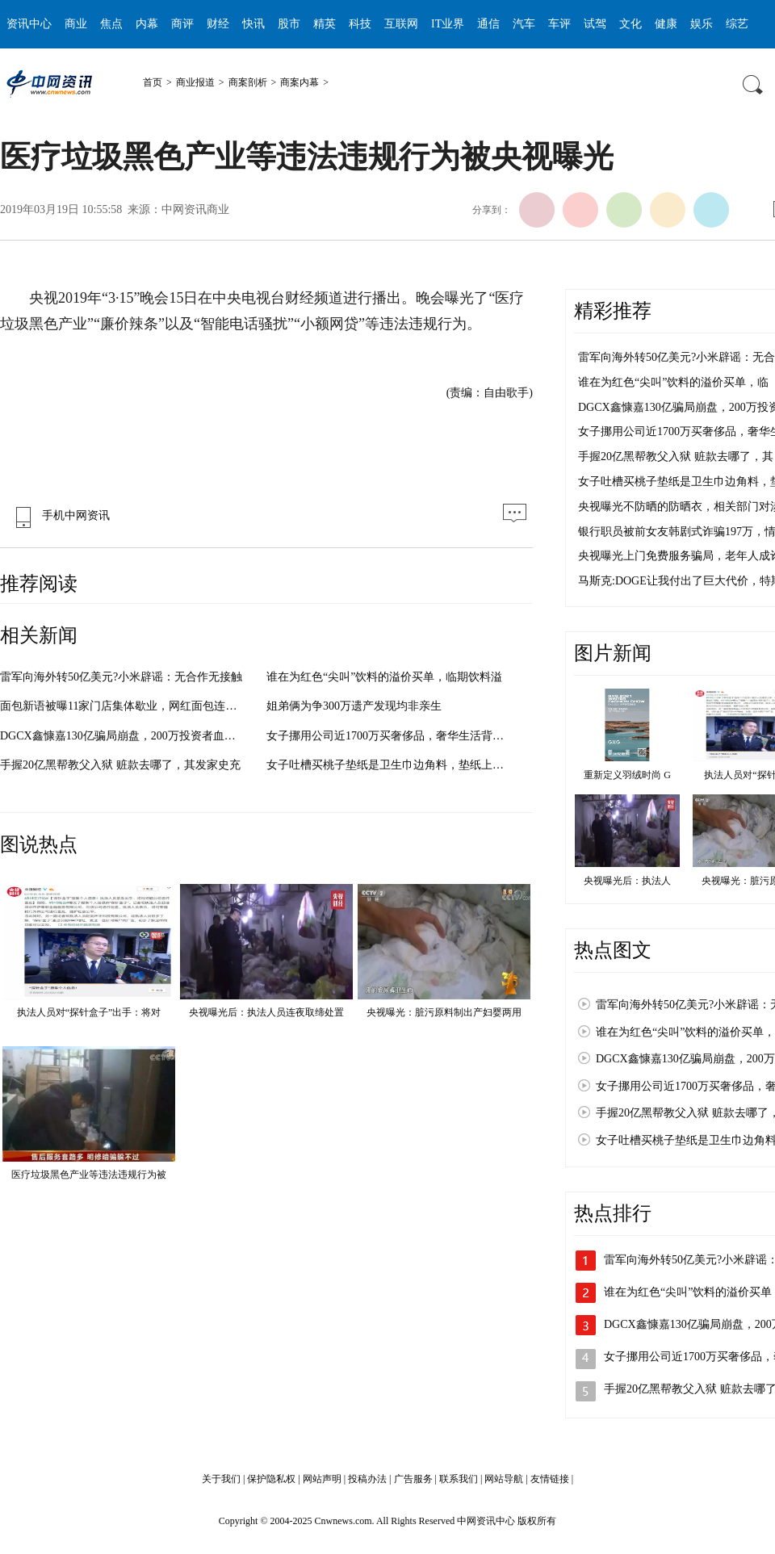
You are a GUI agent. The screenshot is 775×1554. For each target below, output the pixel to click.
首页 (152, 82)
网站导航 (503, 1479)
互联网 (401, 24)
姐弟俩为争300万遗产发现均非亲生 (354, 706)
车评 (559, 24)
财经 (218, 24)
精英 (324, 24)
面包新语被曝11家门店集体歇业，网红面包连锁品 (124, 706)
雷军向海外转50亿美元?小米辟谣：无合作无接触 (121, 677)
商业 (76, 24)
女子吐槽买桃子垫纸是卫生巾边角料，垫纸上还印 (390, 765)
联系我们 (458, 1479)
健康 (666, 24)
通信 (488, 24)
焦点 (111, 24)
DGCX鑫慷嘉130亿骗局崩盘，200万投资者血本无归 (129, 736)
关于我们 (221, 1479)
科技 (360, 24)
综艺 (737, 24)
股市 (289, 24)
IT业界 (447, 24)
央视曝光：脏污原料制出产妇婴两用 (444, 1012)
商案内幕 (299, 82)
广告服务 (413, 1479)
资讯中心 (29, 24)
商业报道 (195, 82)
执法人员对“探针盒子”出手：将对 (89, 1012)
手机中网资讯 (59, 515)
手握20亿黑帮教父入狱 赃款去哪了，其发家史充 (120, 765)
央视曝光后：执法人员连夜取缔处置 (266, 1012)
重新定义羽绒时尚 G (627, 775)
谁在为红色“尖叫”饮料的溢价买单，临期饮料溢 (384, 677)
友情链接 (549, 1479)
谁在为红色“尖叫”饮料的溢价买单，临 (673, 382)
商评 (182, 24)
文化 (630, 24)
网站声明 (322, 1479)
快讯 (253, 24)
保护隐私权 (271, 1479)
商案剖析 (247, 82)
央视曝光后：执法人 (627, 880)
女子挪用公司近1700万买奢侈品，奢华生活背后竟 (390, 736)
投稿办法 (367, 1479)
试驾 (595, 24)
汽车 (524, 24)
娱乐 (701, 24)
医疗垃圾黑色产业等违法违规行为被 (88, 1174)
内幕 (147, 24)
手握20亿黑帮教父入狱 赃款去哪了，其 (675, 456)
